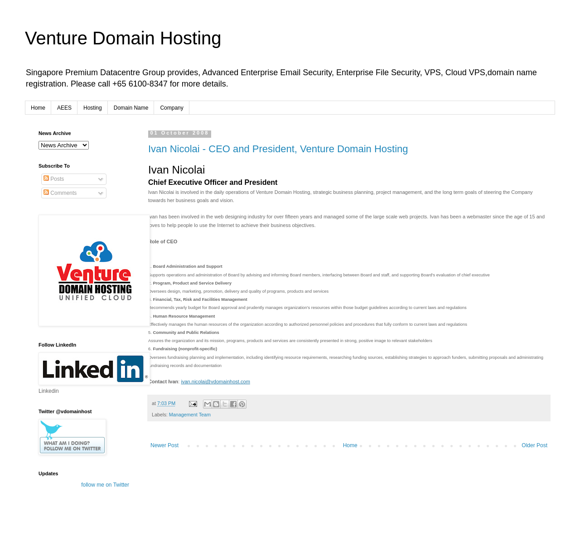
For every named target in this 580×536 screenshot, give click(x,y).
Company (171, 108)
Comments (60, 193)
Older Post (534, 445)
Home (38, 108)
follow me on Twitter (105, 485)
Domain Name (131, 108)
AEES (64, 108)
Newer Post (164, 445)
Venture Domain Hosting (123, 38)
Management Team (190, 414)
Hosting (92, 108)
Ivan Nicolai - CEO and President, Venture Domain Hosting (278, 149)
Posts (54, 179)
